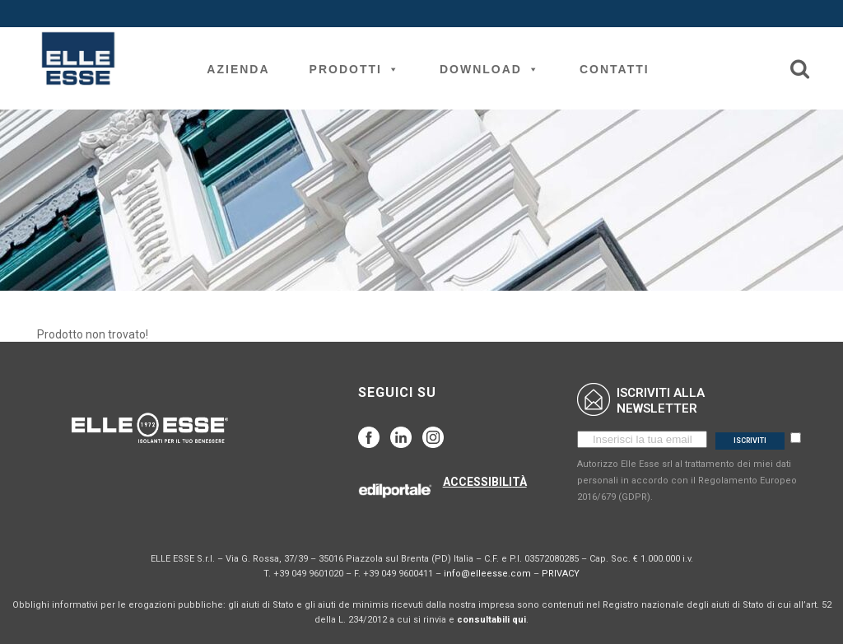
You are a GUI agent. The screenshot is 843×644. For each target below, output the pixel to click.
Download (490, 69)
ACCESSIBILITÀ (485, 481)
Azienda (238, 69)
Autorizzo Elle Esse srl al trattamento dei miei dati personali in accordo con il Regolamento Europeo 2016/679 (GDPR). (687, 480)
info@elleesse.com (487, 573)
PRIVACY (561, 573)
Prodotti (355, 69)
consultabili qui (491, 619)
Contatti (615, 69)
